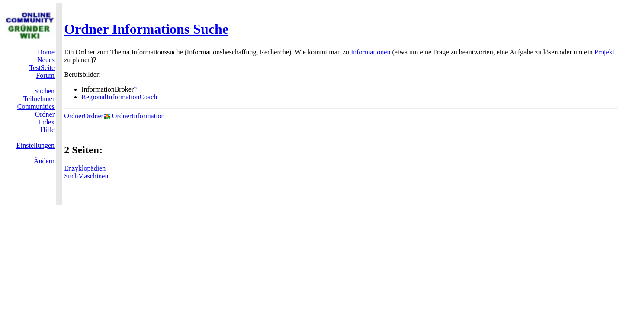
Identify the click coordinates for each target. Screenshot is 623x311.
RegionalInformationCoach (119, 97)
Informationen (371, 52)
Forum (45, 75)
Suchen (44, 91)
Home (46, 52)
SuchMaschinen (86, 176)
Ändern (44, 161)
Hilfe (47, 129)
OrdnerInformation (138, 116)
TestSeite (42, 67)
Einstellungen (35, 145)
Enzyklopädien (85, 168)
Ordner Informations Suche (146, 29)
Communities (36, 106)
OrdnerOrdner (83, 116)
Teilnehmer (39, 98)
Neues (46, 59)
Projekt (604, 52)
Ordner (45, 114)
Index (47, 122)
